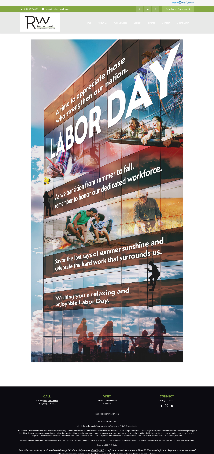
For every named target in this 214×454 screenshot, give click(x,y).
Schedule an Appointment (178, 9)
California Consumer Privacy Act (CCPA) (97, 440)
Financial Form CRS (108, 421)
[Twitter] (139, 9)
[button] (88, 22)
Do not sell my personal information (180, 440)
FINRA (94, 450)
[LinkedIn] (147, 9)
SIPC (101, 450)
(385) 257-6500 (29, 9)
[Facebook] (155, 9)
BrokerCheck (131, 426)
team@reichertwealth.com (56, 9)
